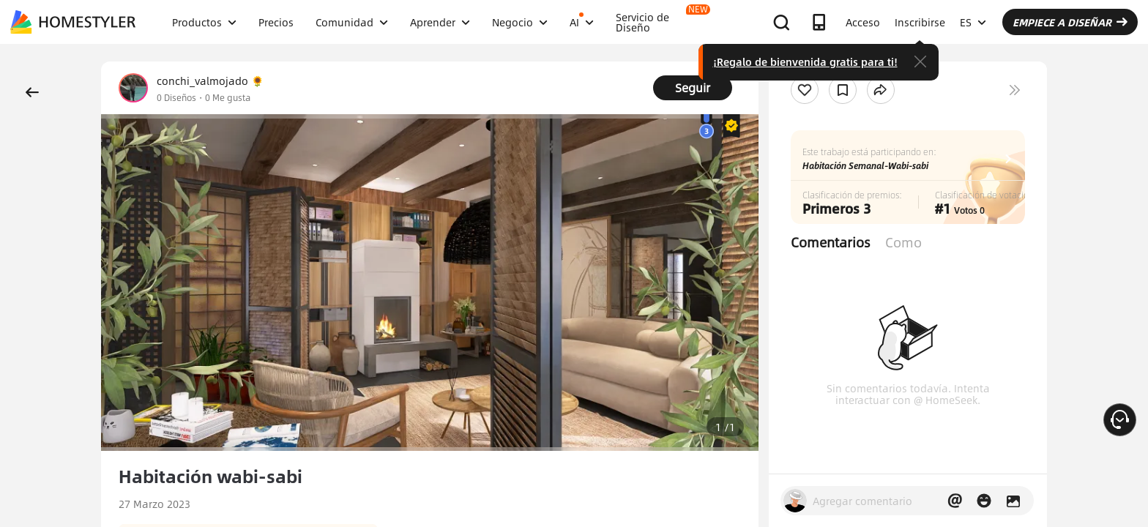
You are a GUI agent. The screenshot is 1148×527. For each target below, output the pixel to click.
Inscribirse (920, 22)
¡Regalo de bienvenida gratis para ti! (805, 61)
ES (973, 22)
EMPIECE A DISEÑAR (1070, 22)
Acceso (863, 22)
